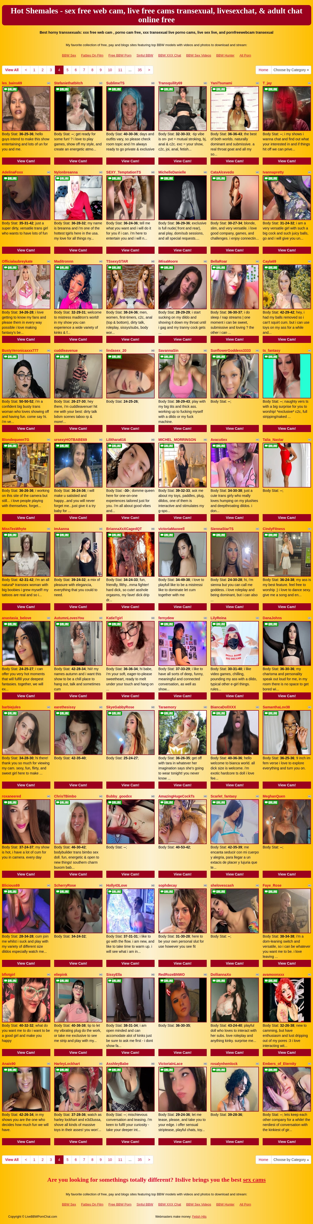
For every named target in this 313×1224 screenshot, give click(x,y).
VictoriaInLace (170, 1064)
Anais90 (9, 1064)
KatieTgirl (114, 618)
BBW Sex (69, 55)
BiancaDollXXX (223, 707)
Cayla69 (269, 261)
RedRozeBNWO (171, 975)
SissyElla (114, 975)
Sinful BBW (145, 55)
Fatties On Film (92, 55)
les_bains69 (12, 83)
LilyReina (218, 618)
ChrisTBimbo (65, 796)
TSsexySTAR (117, 261)
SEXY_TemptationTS (123, 172)
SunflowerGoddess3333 (231, 350)
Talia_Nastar (273, 440)
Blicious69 (11, 885)
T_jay (267, 83)
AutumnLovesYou (69, 618)
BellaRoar (219, 261)
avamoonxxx (273, 975)
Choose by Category (291, 70)
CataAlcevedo (222, 172)
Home (263, 70)
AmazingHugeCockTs (176, 796)
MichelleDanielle (172, 172)
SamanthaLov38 (276, 707)
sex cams (254, 1179)
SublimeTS (115, 83)
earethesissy (65, 707)
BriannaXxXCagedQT (124, 529)
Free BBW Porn (120, 55)
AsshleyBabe (117, 1064)
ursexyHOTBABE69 (70, 440)
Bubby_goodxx (119, 796)
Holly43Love (116, 885)
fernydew (166, 618)
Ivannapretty (273, 172)
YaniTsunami (221, 83)
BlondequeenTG (15, 440)
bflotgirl (8, 975)
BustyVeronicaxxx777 (20, 350)
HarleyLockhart (67, 1064)
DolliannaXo (221, 975)
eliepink (60, 975)
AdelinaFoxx (12, 172)
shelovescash (222, 885)
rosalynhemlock (224, 1064)
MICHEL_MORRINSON (177, 440)
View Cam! (26, 161)
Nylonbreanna (66, 172)
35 (140, 70)
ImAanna (61, 529)
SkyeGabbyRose (120, 707)
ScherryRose (65, 885)
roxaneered (11, 796)
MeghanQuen (274, 796)
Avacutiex (219, 440)
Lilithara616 (116, 440)
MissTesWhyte (14, 529)
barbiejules (11, 707)
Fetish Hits (199, 1216)
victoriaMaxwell (171, 529)
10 (110, 70)
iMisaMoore (168, 261)
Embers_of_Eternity (279, 1064)
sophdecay (167, 885)
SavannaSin (168, 350)
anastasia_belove (16, 618)
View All (12, 70)
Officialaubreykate (17, 261)
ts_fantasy (271, 350)
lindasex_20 (116, 350)
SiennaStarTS (222, 529)
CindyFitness (274, 529)
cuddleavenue (66, 350)
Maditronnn (63, 261)
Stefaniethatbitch (68, 83)
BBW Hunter (225, 55)
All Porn (245, 55)
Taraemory (167, 707)
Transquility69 (170, 83)
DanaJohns (272, 618)
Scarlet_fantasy (224, 796)
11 (120, 70)
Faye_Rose (272, 885)
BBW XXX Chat (169, 55)
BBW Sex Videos (198, 55)
